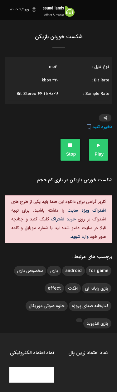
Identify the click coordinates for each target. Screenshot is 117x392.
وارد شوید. (79, 236)
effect (54, 288)
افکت (73, 288)
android (73, 270)
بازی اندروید (97, 323)
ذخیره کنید (99, 126)
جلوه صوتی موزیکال (47, 305)
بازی (54, 270)
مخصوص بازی (30, 270)
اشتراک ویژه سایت (85, 210)
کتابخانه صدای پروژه (90, 305)
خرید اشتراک (62, 219)
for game (98, 270)
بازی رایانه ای (96, 288)
